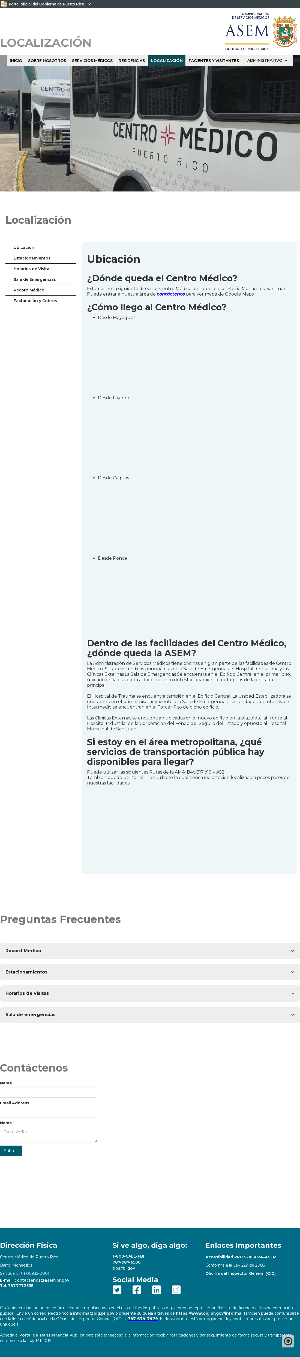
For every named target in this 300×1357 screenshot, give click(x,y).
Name (6, 1083)
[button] (267, 60)
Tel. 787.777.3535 (16, 1285)
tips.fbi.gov (124, 1268)
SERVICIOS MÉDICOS (92, 60)
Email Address (14, 1103)
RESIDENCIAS (132, 60)
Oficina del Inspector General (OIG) (240, 1273)
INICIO (16, 60)
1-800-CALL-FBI (128, 1256)
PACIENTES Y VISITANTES (214, 60)
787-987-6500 (127, 1262)
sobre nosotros (47, 60)
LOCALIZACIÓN (167, 60)
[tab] (40, 247)
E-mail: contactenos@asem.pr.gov (34, 1280)
